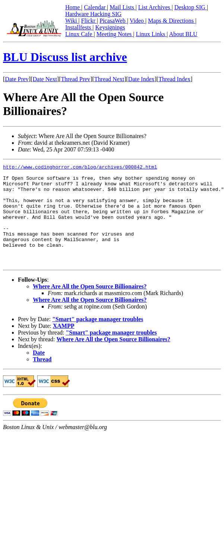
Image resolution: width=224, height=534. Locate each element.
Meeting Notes (115, 34)
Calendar (95, 7)
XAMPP (64, 346)
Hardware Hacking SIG (93, 14)
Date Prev (17, 79)
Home (73, 7)
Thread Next (109, 79)
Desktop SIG (190, 7)
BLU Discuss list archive (65, 57)
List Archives (155, 7)
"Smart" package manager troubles (97, 339)
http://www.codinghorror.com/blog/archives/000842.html (80, 167)
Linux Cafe (79, 34)
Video (137, 20)
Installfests (78, 27)
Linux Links (151, 34)
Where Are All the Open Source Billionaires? (89, 306)
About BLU (183, 34)
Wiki (71, 20)
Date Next (45, 79)
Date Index (141, 79)
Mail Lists (122, 7)
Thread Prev (75, 79)
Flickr (89, 20)
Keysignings (110, 27)
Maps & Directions (171, 20)
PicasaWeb (113, 20)
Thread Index (174, 79)
